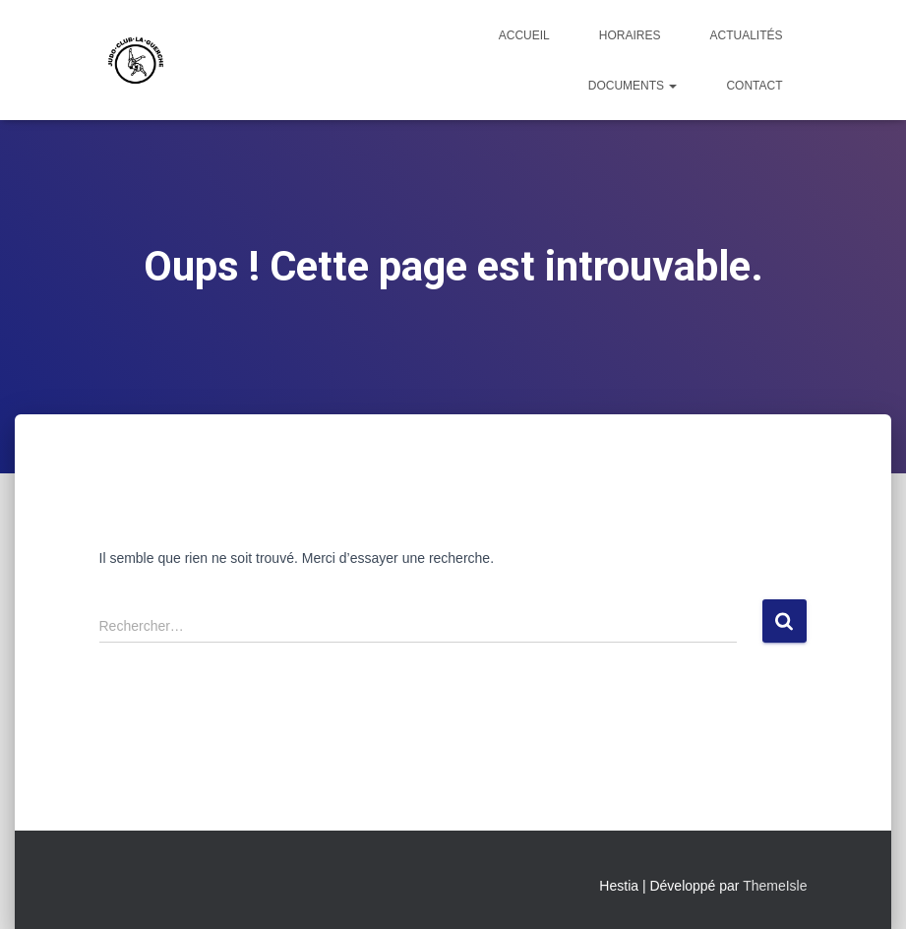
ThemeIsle (775, 886)
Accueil (524, 35)
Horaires (630, 35)
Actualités (745, 35)
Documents (633, 86)
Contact (754, 86)
